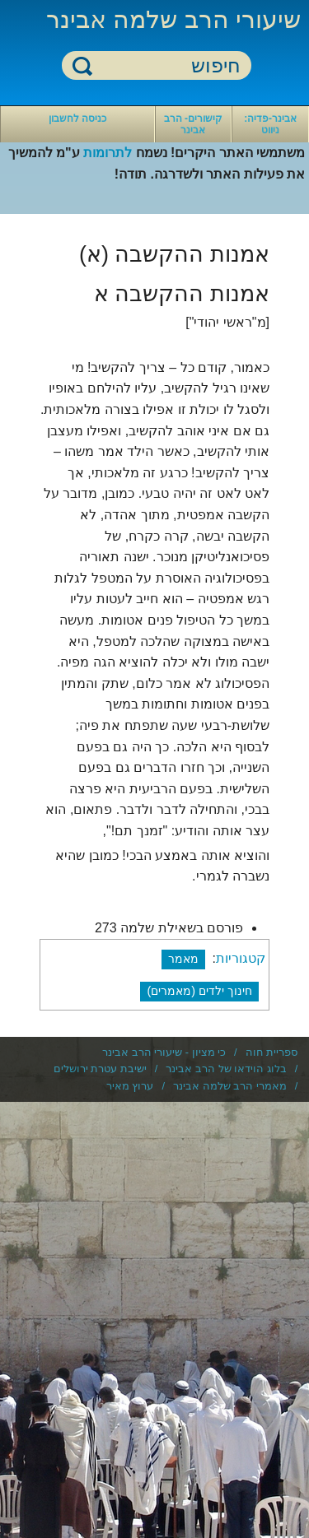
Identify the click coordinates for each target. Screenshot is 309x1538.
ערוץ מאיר (130, 1086)
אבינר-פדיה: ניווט (270, 124)
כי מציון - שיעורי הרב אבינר (164, 1052)
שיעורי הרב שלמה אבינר (173, 19)
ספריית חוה (272, 1052)
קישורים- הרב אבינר (193, 124)
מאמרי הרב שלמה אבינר (230, 1086)
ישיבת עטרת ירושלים (100, 1068)
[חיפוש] (166, 66)
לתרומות (107, 153)
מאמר (183, 958)
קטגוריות (240, 958)
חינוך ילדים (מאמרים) (199, 990)
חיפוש (82, 65)
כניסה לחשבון (77, 118)
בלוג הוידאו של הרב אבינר (226, 1068)
